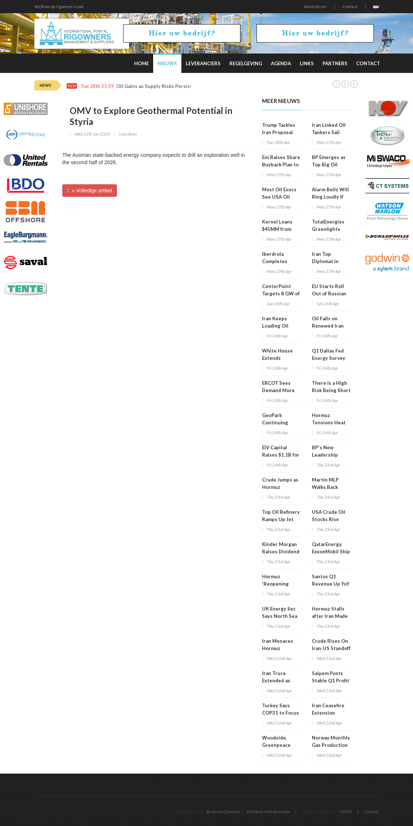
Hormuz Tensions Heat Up (329, 422)
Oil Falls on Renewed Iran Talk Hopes (328, 326)
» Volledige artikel (89, 190)
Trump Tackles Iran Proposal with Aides (278, 132)
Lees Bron (128, 134)
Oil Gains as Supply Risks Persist (154, 86)
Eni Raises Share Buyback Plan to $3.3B (281, 164)
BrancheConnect (223, 811)
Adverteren (315, 6)
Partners (334, 63)
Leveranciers (203, 63)
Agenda (281, 63)
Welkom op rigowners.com (59, 6)
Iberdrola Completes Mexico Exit (275, 261)
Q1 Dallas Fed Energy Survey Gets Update (328, 358)
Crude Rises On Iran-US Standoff (331, 644)
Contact (349, 6)
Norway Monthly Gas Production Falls (331, 745)
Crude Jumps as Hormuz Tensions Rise (280, 487)
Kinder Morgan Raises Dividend (280, 547)
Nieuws (167, 63)
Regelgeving (245, 63)
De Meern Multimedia (268, 811)
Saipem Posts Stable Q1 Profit (330, 676)
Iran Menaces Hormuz (277, 644)
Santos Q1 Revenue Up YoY (331, 580)
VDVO (346, 811)
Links (307, 63)
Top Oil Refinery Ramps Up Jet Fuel (281, 519)
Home (141, 63)
